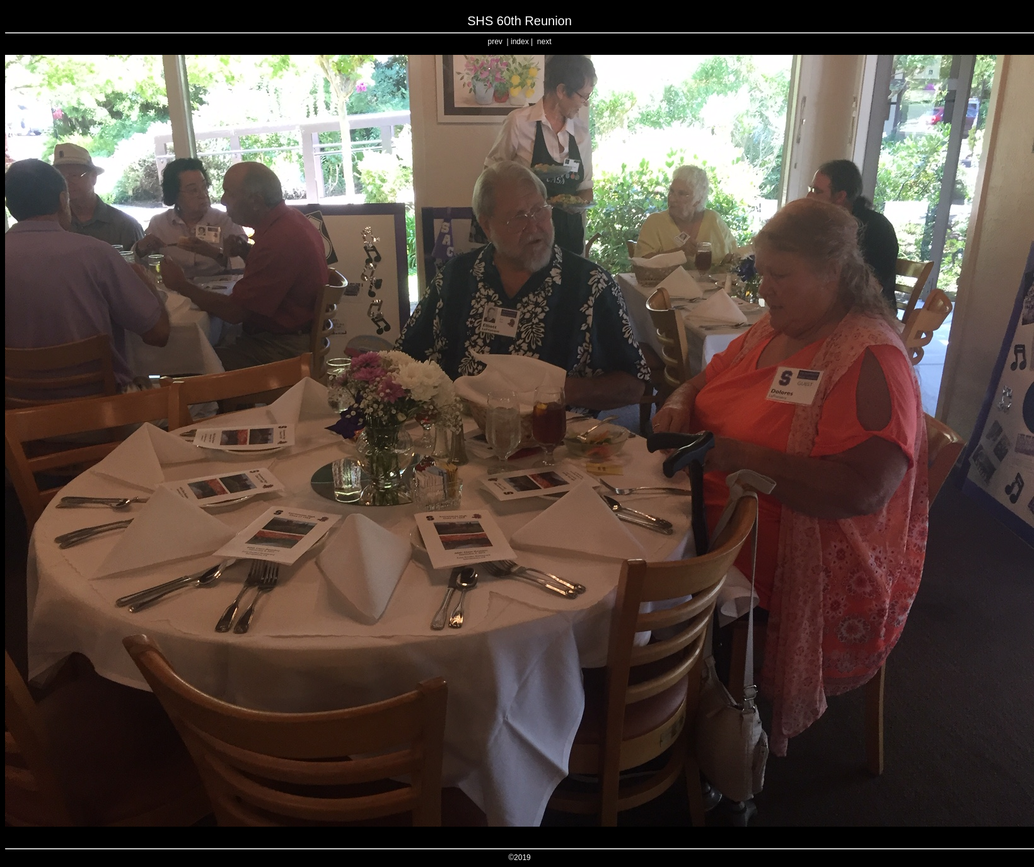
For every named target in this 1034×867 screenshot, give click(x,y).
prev (495, 41)
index (520, 41)
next (544, 41)
